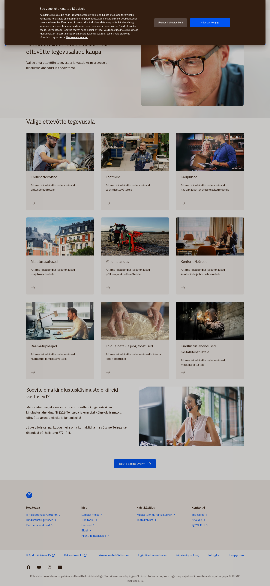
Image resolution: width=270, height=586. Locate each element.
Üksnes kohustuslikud (170, 22)
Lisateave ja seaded (77, 37)
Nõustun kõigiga (210, 22)
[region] (135, 22)
